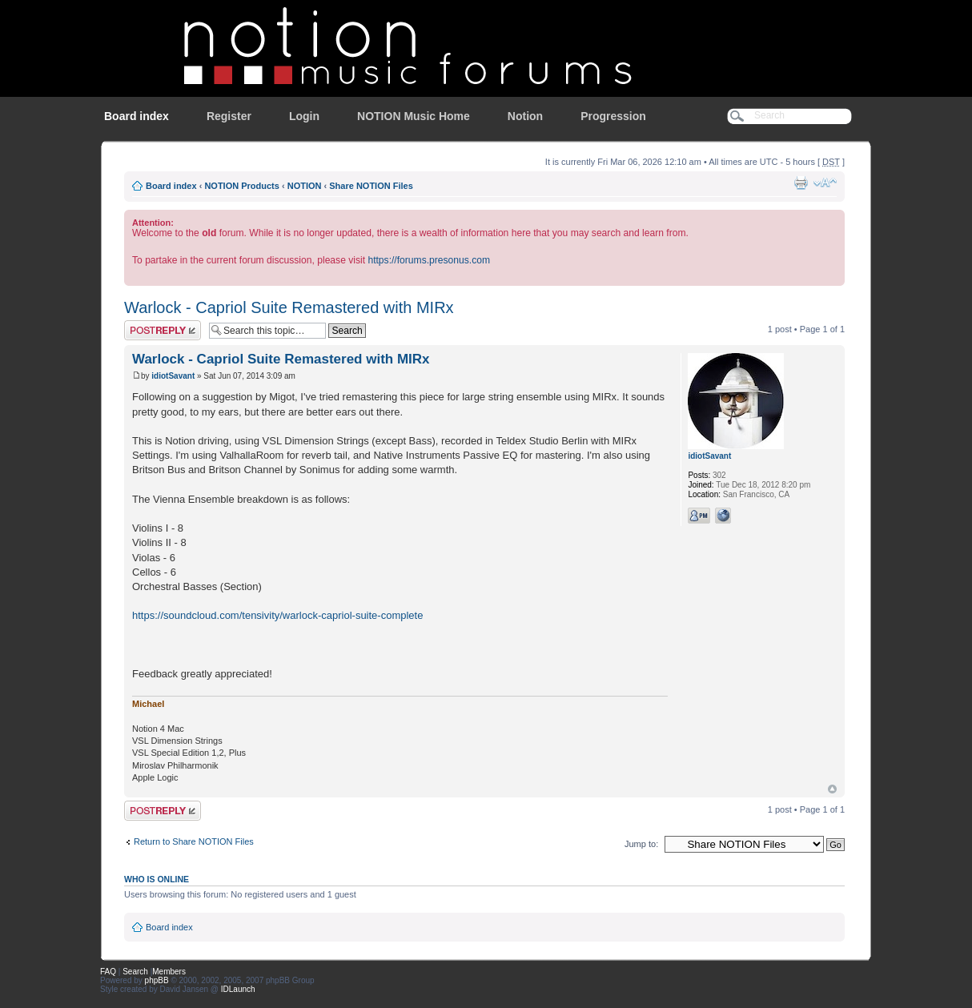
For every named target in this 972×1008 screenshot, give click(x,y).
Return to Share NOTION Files (194, 841)
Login (304, 116)
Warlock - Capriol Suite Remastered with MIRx (289, 307)
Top (832, 789)
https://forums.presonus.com (429, 260)
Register (229, 116)
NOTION (304, 186)
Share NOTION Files (371, 186)
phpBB (157, 980)
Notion (525, 116)
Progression (613, 116)
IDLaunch (238, 989)
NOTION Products (241, 186)
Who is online (156, 879)
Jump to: (641, 844)
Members (169, 971)
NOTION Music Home (413, 116)
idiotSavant (173, 375)
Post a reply (162, 330)
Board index (136, 116)
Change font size (825, 182)
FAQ (108, 971)
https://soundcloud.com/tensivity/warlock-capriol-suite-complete (277, 615)
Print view (800, 182)
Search (135, 971)
